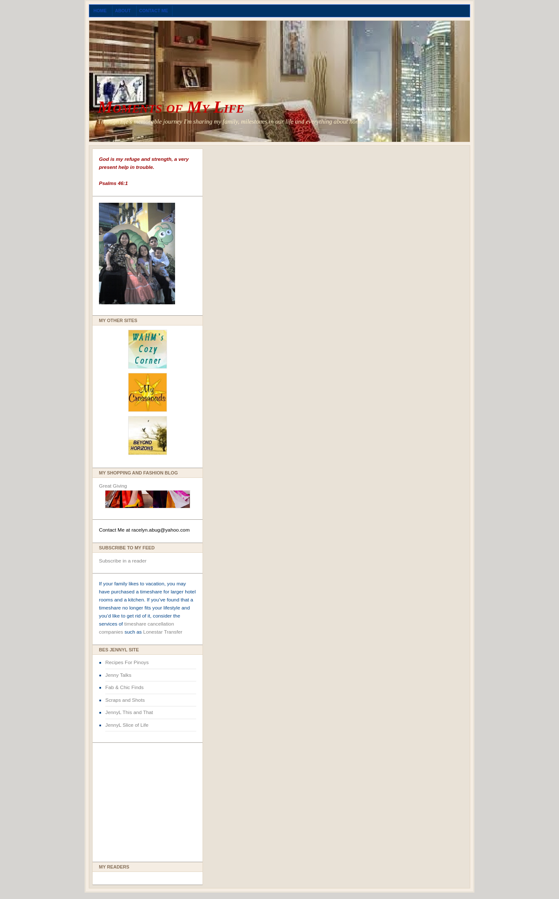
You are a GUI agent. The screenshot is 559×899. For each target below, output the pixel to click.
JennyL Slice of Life (126, 725)
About (123, 10)
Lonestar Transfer (163, 632)
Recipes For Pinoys (127, 662)
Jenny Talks (118, 675)
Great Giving (113, 486)
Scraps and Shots (125, 700)
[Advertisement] (124, 800)
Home (100, 10)
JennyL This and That (129, 712)
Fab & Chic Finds (124, 687)
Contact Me (153, 10)
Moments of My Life (171, 106)
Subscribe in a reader (122, 561)
